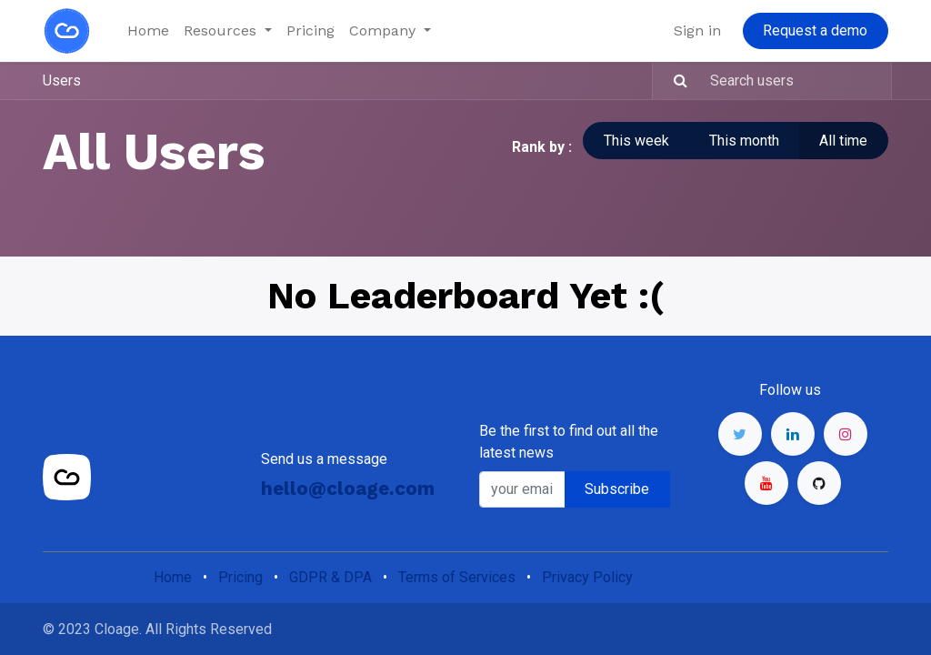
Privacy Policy (587, 577)
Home (173, 577)
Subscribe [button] (617, 489)
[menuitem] (148, 31)
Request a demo (815, 30)
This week (636, 140)
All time (843, 140)
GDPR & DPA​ (330, 577)
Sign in (697, 30)
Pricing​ (240, 577)
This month (744, 140)
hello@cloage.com (348, 488)
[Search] (672, 81)
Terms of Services (457, 577)
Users (62, 80)
